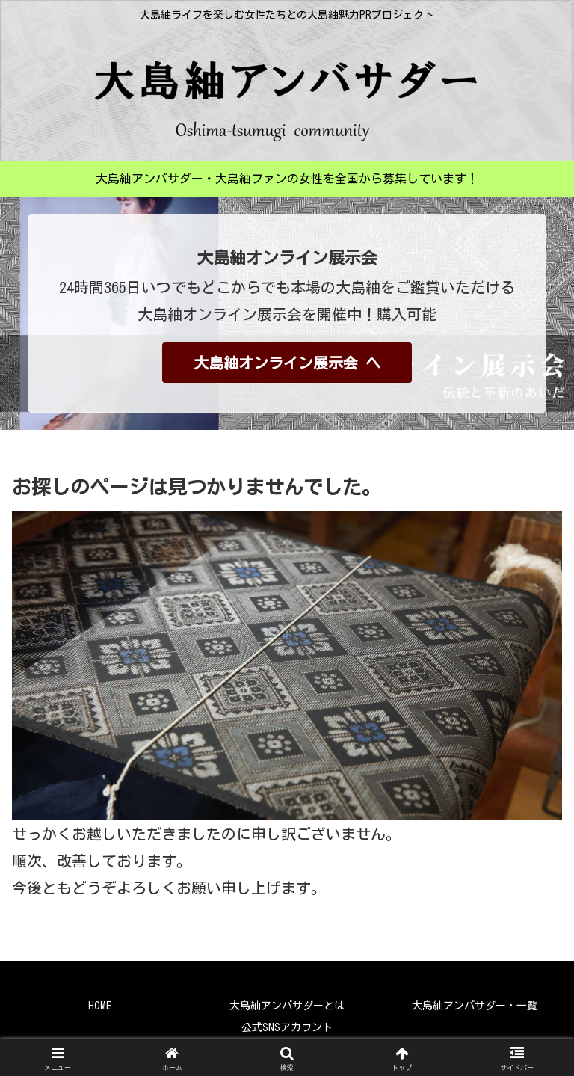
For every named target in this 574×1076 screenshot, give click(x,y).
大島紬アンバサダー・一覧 (474, 1005)
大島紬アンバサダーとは (287, 1005)
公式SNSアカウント (287, 1027)
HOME (99, 1005)
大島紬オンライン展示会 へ (287, 362)
